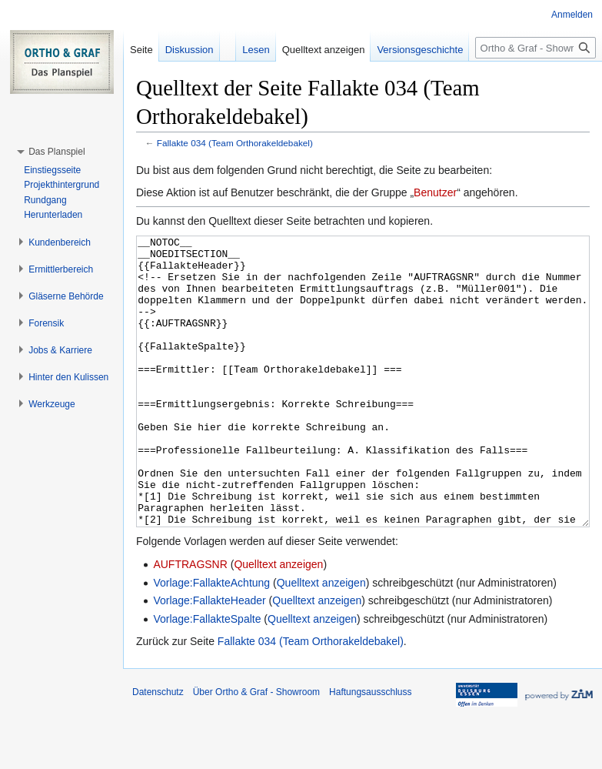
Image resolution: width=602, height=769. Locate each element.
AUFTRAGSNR (190, 622)
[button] (56, 151)
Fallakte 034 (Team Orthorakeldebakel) (235, 143)
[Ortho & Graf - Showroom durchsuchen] (535, 48)
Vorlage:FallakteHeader (209, 658)
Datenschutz (158, 749)
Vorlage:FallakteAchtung (211, 640)
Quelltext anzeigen (278, 622)
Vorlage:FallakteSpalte (207, 676)
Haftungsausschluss (370, 749)
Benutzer (435, 192)
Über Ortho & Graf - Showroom (256, 749)
